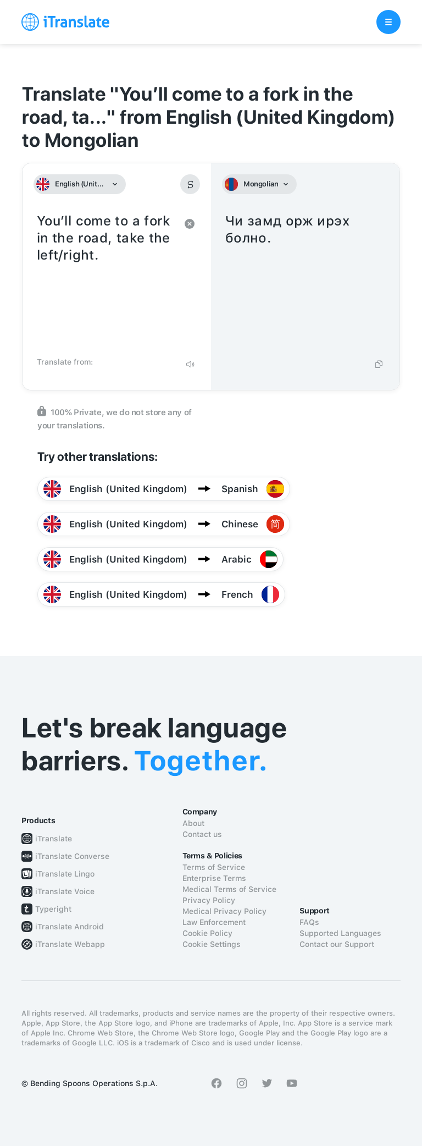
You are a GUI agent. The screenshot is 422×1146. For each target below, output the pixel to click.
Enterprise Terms (214, 878)
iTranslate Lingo (65, 873)
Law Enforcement (214, 922)
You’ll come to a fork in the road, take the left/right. (106, 281)
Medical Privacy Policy (224, 911)
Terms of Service (213, 867)
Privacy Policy (208, 900)
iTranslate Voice (65, 891)
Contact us (202, 834)
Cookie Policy (207, 933)
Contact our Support (336, 944)
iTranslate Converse (72, 856)
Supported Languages (340, 933)
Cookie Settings (211, 944)
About (193, 823)
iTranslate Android (69, 926)
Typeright (53, 909)
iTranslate (53, 838)
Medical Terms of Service (229, 889)
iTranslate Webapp (70, 944)
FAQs (309, 922)
